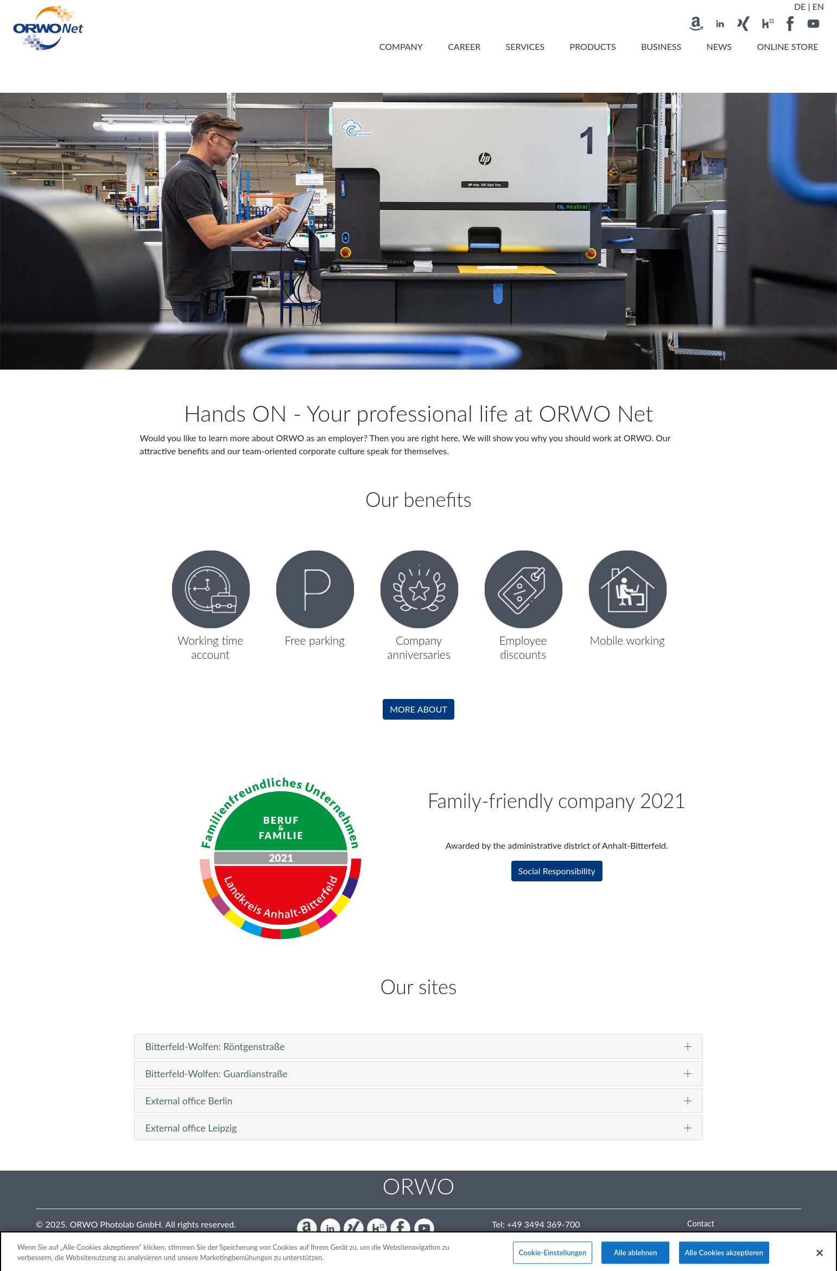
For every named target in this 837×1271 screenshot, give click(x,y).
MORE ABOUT (418, 709)
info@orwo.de (546, 1237)
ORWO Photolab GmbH (115, 1224)
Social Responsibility (556, 871)
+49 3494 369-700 (543, 1224)
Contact (700, 1223)
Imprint (699, 1235)
